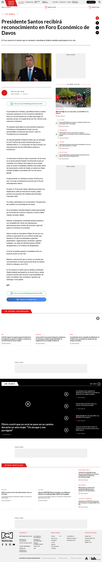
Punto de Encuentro (75, 2)
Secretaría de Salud (84, 470)
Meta (71, 334)
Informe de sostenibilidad (38, 540)
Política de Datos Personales (49, 558)
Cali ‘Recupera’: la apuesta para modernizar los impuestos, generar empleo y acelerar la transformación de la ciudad (16, 338)
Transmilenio (63, 130)
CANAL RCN (91, 2)
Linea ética (37, 546)
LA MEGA (53, 548)
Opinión (69, 2)
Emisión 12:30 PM (50, 7)
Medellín (38, 334)
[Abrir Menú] (2, 2)
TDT (60, 536)
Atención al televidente (22, 540)
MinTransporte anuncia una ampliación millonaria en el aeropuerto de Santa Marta (86, 489)
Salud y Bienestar (45, 2)
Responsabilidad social (25, 536)
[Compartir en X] (97, 27)
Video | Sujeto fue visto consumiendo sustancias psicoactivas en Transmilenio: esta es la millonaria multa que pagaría (74, 134)
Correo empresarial (24, 546)
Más (95, 383)
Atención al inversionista (23, 551)
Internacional (29, 2)
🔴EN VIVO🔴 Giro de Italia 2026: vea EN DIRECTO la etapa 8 (72, 112)
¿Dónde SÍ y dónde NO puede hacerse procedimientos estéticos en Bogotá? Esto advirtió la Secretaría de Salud (88, 475)
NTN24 (53, 536)
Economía (55, 2)
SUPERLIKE (87, 540)
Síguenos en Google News (26, 299)
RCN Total (54, 538)
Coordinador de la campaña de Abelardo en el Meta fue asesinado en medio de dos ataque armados (84, 338)
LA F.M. (53, 542)
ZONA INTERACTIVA (90, 538)
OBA (35, 548)
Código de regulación (25, 543)
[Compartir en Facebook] (97, 23)
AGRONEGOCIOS (71, 540)
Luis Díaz (61, 120)
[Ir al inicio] (11, 3)
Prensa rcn (22, 548)
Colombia (21, 2)
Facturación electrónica (37, 537)
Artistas (3, 489)
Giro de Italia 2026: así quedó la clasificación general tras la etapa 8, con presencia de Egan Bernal (74, 155)
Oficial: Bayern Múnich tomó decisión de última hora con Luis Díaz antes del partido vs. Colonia (75, 145)
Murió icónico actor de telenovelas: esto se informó (16, 493)
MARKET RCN (88, 542)
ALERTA (53, 544)
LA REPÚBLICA (70, 536)
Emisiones (6, 7)
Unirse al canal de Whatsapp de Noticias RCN (26, 103)
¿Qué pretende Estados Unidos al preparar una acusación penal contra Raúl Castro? (87, 428)
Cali (2, 334)
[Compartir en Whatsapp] (97, 32)
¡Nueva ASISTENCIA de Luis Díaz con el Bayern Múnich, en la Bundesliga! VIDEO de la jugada (74, 123)
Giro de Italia (60, 109)
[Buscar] (100, 2)
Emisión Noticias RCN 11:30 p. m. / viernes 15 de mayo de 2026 (86, 404)
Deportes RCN (37, 2)
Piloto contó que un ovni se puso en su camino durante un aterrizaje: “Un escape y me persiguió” (27, 427)
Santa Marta (82, 485)
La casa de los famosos (85, 498)
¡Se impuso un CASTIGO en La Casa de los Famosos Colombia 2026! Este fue (89, 502)
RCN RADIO (54, 540)
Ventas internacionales (38, 543)
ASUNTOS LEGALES (71, 538)
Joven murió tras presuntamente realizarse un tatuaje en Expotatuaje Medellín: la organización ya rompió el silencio (50, 338)
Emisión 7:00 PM (94, 7)
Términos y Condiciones (76, 558)
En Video (10, 384)
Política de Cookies (63, 558)
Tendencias (62, 2)
